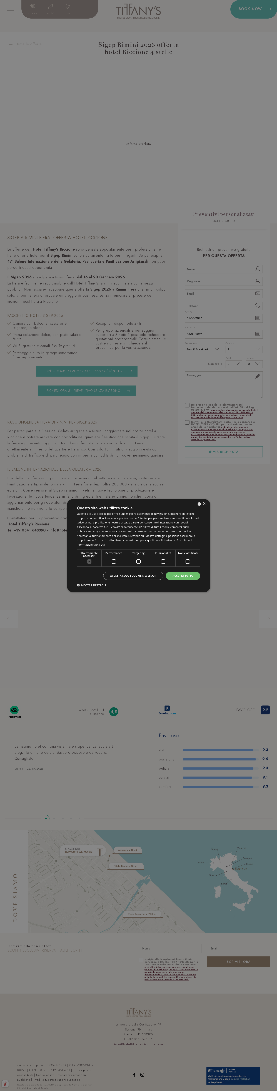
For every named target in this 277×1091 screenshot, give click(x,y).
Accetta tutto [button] (183, 575)
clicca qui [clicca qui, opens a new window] (99, 544)
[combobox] (199, 504)
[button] (91, 585)
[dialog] (138, 545)
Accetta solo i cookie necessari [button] (133, 575)
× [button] (204, 503)
